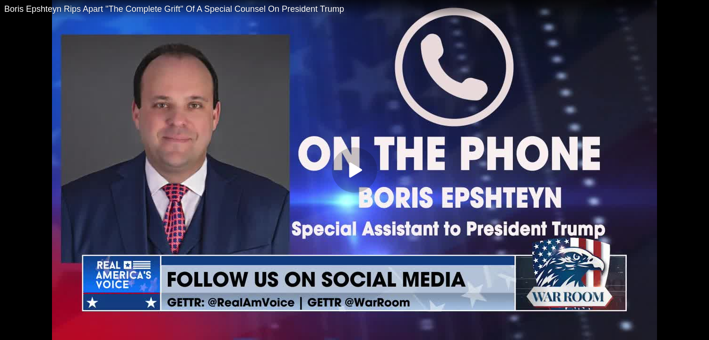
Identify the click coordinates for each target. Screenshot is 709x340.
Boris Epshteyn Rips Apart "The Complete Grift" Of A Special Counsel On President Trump (174, 9)
